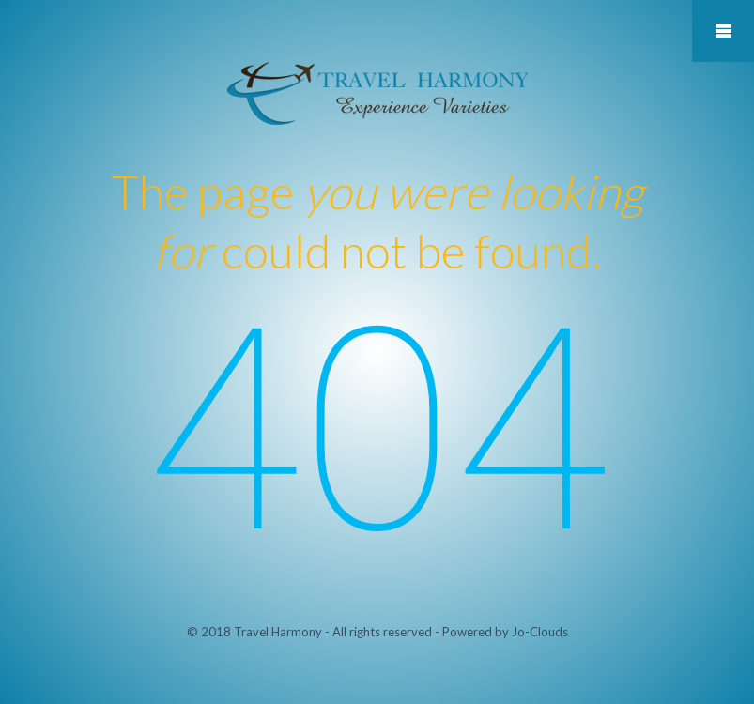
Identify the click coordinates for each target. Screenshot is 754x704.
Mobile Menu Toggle (723, 31)
